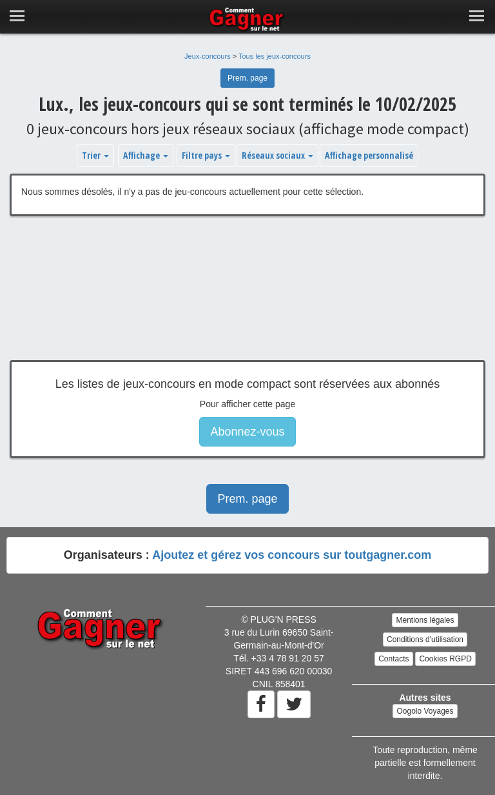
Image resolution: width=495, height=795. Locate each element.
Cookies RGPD (445, 658)
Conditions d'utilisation (425, 639)
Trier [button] (95, 155)
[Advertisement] (247, 298)
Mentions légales (425, 620)
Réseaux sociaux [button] (277, 155)
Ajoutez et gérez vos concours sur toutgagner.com (291, 554)
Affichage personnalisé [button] (369, 155)
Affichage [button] (145, 155)
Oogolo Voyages (424, 711)
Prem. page (247, 78)
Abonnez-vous (247, 431)
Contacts (393, 658)
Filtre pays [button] (206, 155)
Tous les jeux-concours (274, 56)
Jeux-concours (207, 56)
